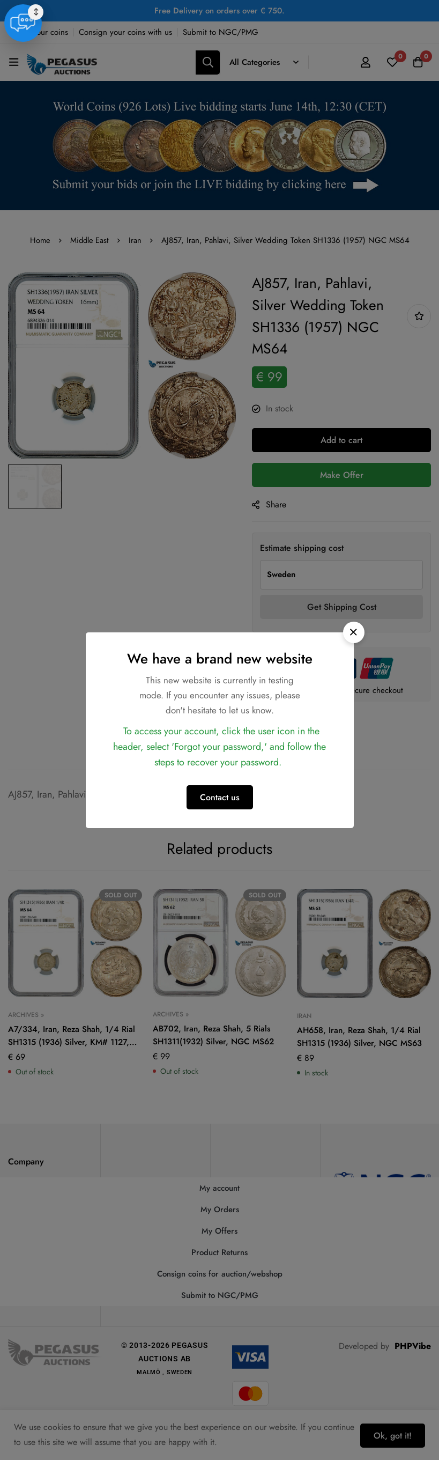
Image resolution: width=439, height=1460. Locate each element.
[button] (353, 632)
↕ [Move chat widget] (424, 1416)
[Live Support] (410, 1428)
